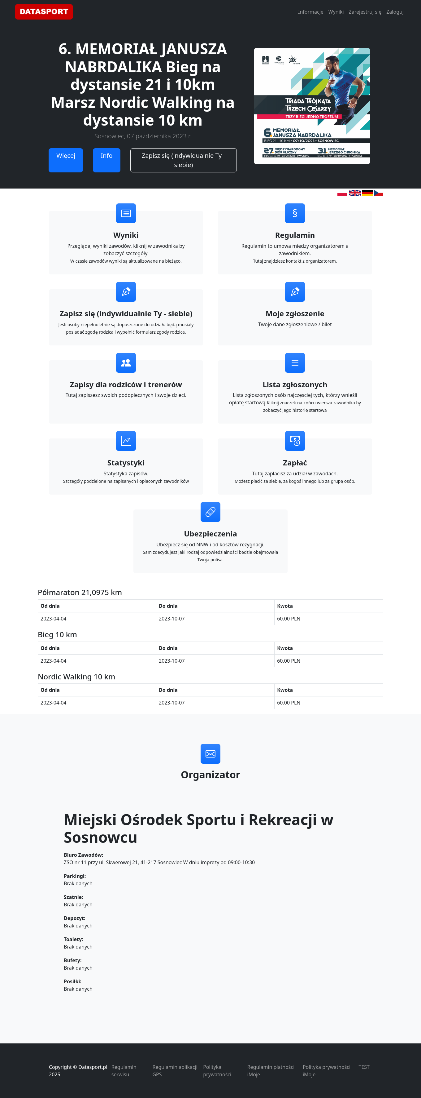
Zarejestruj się (365, 11)
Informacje (310, 11)
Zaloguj (395, 11)
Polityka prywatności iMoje (326, 1071)
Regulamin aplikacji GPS (174, 1071)
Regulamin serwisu (124, 1071)
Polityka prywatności (217, 1071)
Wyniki (336, 11)
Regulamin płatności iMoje (271, 1071)
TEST (364, 1067)
